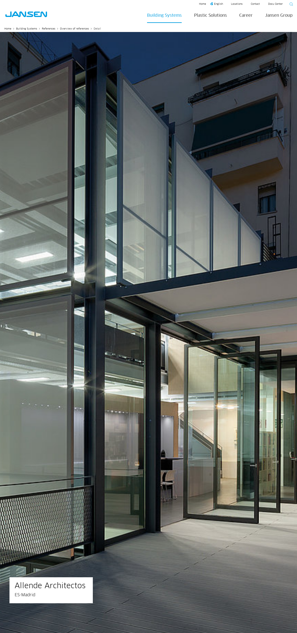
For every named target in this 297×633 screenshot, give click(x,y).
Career (246, 15)
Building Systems (164, 15)
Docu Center (275, 4)
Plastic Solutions (210, 15)
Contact (255, 4)
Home (202, 4)
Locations (237, 4)
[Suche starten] (290, 5)
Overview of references (74, 29)
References (48, 29)
